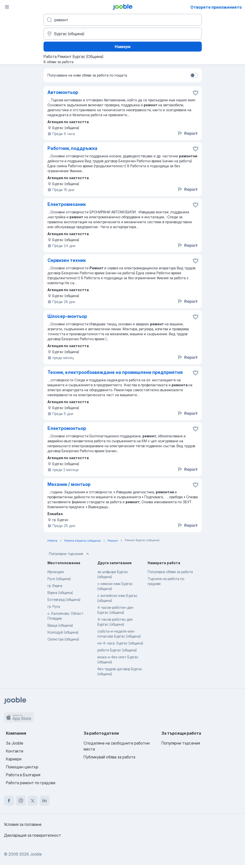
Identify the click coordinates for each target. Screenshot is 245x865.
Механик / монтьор (68, 484)
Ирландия (55, 572)
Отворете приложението (216, 7)
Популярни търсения (69, 553)
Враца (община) (60, 625)
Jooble (36, 854)
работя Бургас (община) (117, 650)
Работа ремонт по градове (30, 782)
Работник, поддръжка (72, 148)
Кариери (14, 758)
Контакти (14, 751)
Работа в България (23, 774)
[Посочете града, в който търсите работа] (123, 34)
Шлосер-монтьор (67, 316)
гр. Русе (53, 606)
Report (187, 133)
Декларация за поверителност (32, 835)
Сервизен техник (66, 260)
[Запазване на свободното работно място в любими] (195, 93)
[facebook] (9, 801)
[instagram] (21, 801)
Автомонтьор (62, 92)
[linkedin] (44, 801)
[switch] (194, 75)
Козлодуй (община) (62, 632)
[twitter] (33, 801)
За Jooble (14, 743)
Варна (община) (60, 592)
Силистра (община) (63, 639)
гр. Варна (54, 586)
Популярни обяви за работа (170, 572)
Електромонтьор (66, 428)
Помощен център (22, 766)
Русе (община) (59, 579)
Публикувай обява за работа (109, 756)
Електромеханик (66, 204)
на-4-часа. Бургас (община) (120, 643)
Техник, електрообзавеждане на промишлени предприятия (115, 372)
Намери (123, 46)
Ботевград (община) (63, 599)
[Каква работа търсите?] (123, 20)
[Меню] (7, 7)
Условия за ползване (23, 824)
